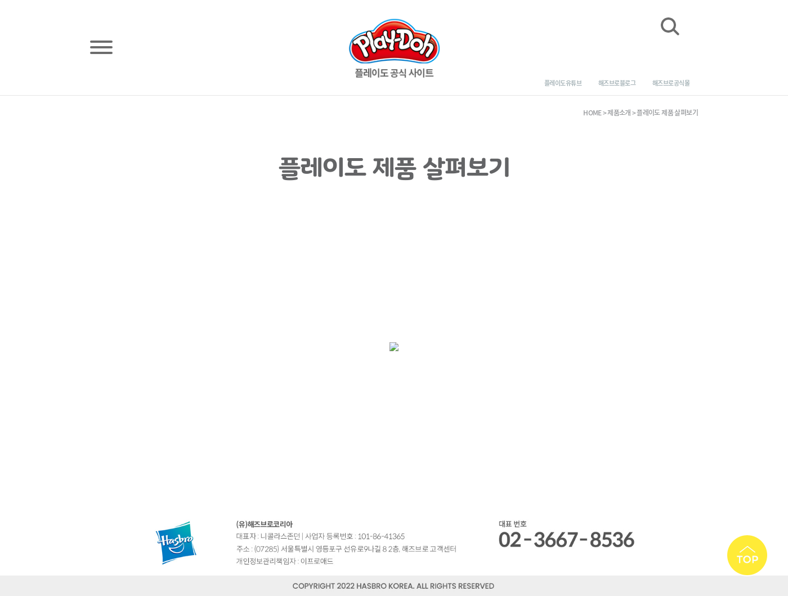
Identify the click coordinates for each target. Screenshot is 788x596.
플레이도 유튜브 (562, 83)
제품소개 (619, 112)
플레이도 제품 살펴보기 (667, 112)
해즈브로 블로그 (616, 83)
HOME (592, 112)
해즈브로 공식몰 (671, 83)
